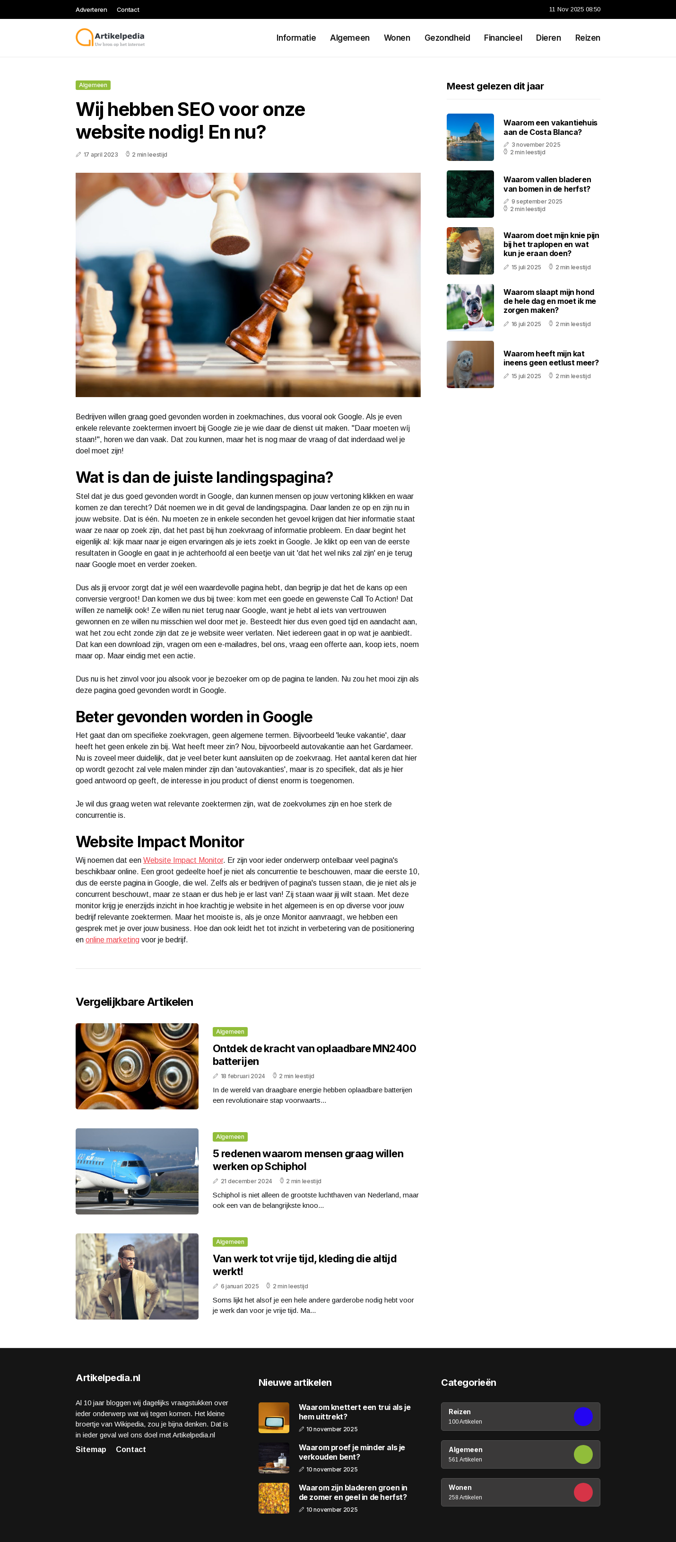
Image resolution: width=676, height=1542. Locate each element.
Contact (128, 9)
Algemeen (350, 38)
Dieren (548, 38)
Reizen (587, 38)
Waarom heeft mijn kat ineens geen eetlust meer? (551, 358)
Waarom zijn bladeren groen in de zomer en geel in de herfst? (353, 1492)
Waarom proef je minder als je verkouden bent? (352, 1452)
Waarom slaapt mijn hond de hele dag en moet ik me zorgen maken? (549, 301)
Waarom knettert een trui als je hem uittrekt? (355, 1412)
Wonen (397, 38)
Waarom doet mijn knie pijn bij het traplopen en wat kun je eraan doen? (551, 244)
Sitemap (91, 1449)
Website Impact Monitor (183, 860)
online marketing (112, 940)
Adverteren (91, 9)
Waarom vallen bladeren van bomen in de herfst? (547, 184)
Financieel (503, 38)
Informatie (296, 38)
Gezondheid (447, 38)
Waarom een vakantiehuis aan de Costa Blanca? (550, 127)
